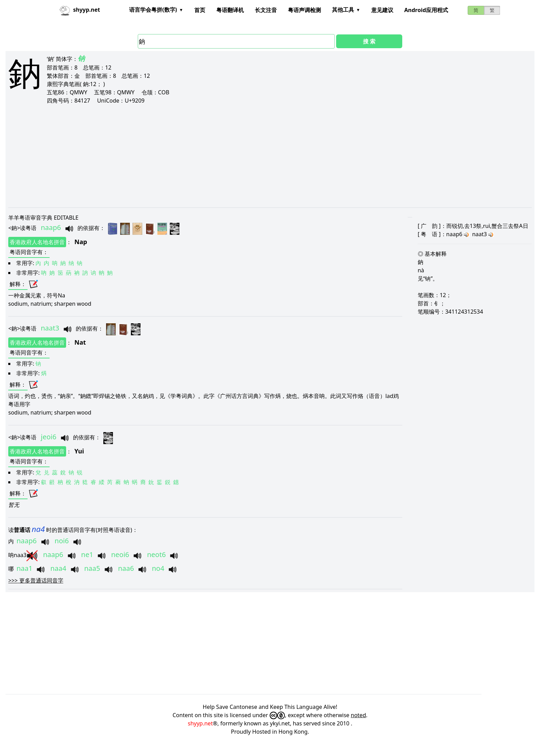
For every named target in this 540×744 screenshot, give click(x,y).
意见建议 (382, 10)
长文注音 (266, 10)
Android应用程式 (426, 10)
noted (358, 715)
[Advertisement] (215, 155)
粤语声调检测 (304, 10)
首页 (199, 10)
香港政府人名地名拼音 (37, 242)
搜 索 (369, 41)
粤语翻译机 (230, 10)
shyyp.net (200, 723)
